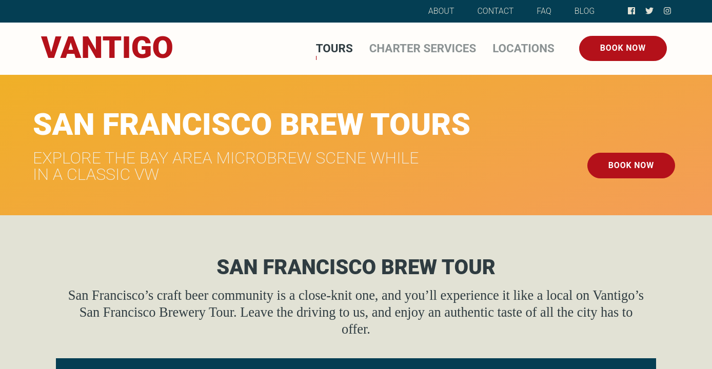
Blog (585, 11)
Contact (495, 11)
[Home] (107, 48)
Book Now (623, 48)
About (441, 11)
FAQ (544, 11)
